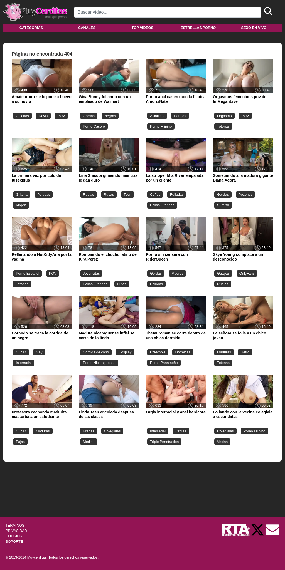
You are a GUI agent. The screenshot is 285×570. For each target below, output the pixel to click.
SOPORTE (14, 541)
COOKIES (14, 536)
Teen (127, 194)
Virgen (21, 205)
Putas (121, 284)
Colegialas (112, 431)
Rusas (109, 194)
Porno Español (27, 273)
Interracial (23, 363)
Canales (86, 28)
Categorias (31, 28)
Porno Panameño (164, 363)
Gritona (22, 194)
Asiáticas (157, 116)
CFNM (21, 352)
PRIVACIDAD (16, 531)
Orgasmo (224, 116)
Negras (110, 116)
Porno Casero (94, 126)
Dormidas (182, 352)
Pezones (245, 194)
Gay (39, 352)
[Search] (167, 12)
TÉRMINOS (15, 525)
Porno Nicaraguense (99, 363)
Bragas (88, 431)
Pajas (20, 442)
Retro (245, 352)
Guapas (223, 273)
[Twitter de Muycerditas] (258, 529)
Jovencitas (91, 273)
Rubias (88, 194)
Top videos (142, 28)
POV (61, 116)
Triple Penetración (164, 442)
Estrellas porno (198, 28)
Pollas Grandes (162, 205)
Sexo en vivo (253, 28)
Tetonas (223, 126)
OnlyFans (247, 273)
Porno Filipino (161, 126)
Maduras (224, 352)
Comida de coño (96, 352)
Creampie (157, 352)
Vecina (222, 442)
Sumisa (223, 205)
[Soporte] (272, 529)
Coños (155, 194)
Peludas (43, 194)
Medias (88, 442)
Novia (43, 116)
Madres (177, 273)
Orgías (180, 431)
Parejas (180, 116)
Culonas (22, 116)
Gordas (89, 116)
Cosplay (125, 352)
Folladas (176, 194)
